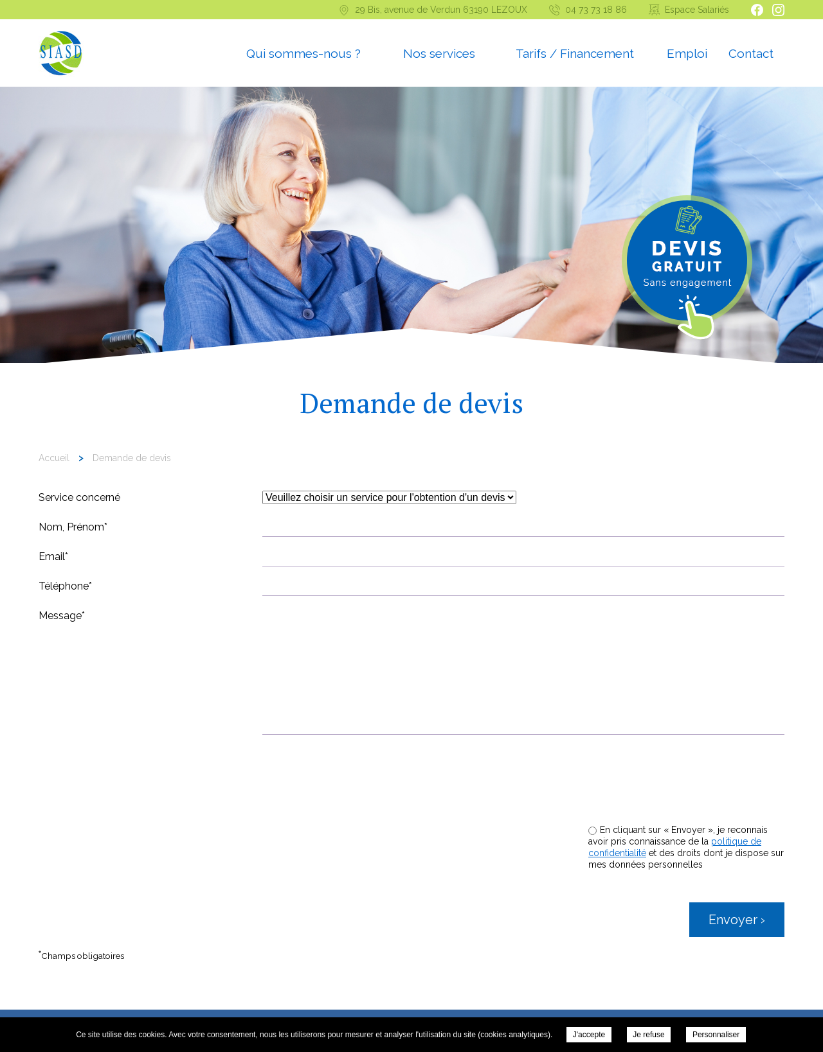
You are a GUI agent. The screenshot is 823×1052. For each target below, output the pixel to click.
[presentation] (686, 786)
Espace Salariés (697, 9)
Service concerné (79, 497)
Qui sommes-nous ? (303, 53)
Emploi (687, 53)
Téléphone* (65, 586)
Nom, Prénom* (73, 527)
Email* (53, 556)
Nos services (439, 53)
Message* (62, 615)
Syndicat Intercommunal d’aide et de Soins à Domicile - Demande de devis (61, 54)
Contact (750, 53)
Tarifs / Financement (575, 53)
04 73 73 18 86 (596, 9)
